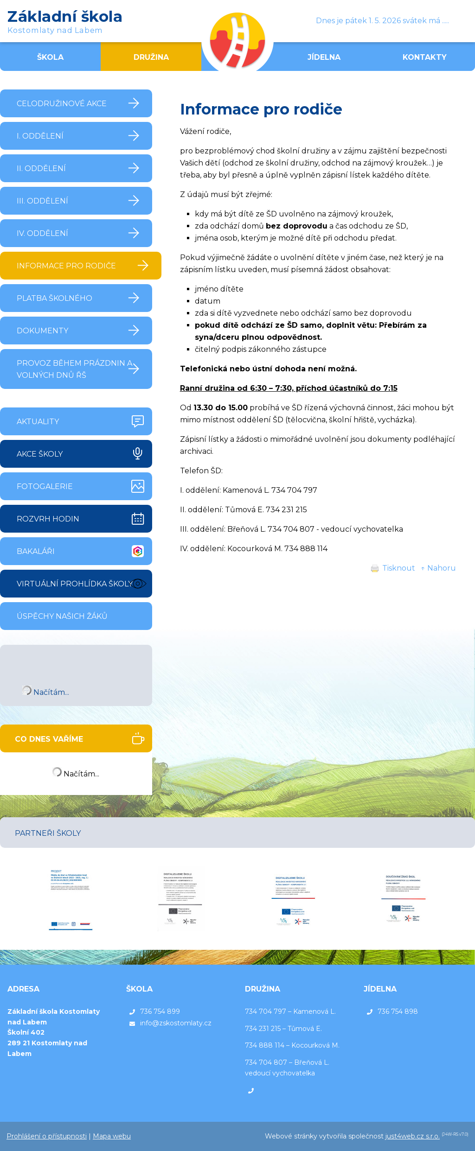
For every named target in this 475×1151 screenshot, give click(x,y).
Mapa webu (112, 1136)
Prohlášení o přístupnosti (46, 1136)
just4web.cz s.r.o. (412, 1136)
